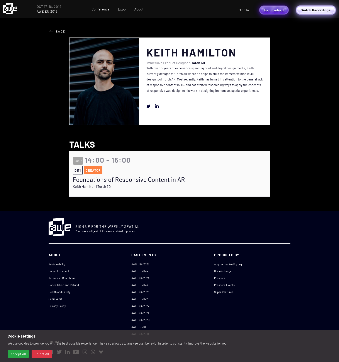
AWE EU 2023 (139, 285)
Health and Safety (59, 292)
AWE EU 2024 (139, 271)
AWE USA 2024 (140, 278)
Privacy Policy (57, 306)
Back (60, 31)
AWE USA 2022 (140, 306)
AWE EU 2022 (139, 299)
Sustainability (57, 264)
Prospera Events (224, 285)
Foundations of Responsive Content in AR (129, 179)
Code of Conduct (59, 271)
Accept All (18, 354)
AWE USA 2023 (140, 292)
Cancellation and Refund (64, 285)
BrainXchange (223, 271)
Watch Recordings (316, 10)
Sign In (244, 10)
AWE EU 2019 (139, 327)
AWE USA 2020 (140, 320)
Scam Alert (55, 299)
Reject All (41, 354)
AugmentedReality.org (228, 264)
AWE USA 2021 (140, 313)
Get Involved (274, 10)
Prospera (219, 278)
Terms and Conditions (62, 278)
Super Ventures (223, 292)
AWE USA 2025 (140, 264)
